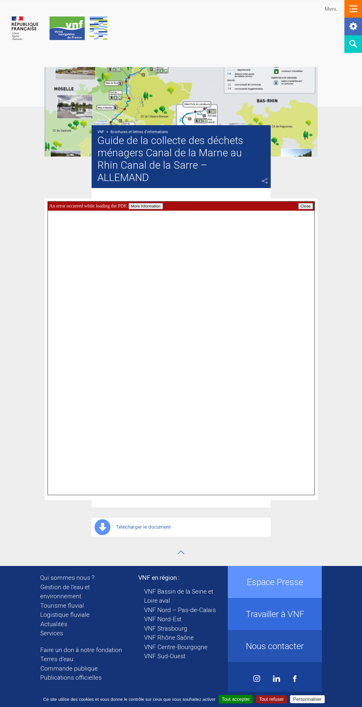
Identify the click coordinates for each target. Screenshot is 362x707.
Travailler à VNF (275, 614)
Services (51, 633)
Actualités (53, 624)
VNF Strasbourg (165, 628)
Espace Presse (275, 582)
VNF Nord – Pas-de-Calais (180, 610)
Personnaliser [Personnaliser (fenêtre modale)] (307, 699)
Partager (265, 181)
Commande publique (69, 668)
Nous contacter (275, 646)
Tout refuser (271, 699)
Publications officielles (71, 677)
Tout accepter (236, 699)
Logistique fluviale (65, 614)
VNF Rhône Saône (169, 637)
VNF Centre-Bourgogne (176, 647)
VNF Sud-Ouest (165, 656)
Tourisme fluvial (62, 605)
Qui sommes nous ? (67, 577)
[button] (353, 9)
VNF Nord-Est (162, 619)
